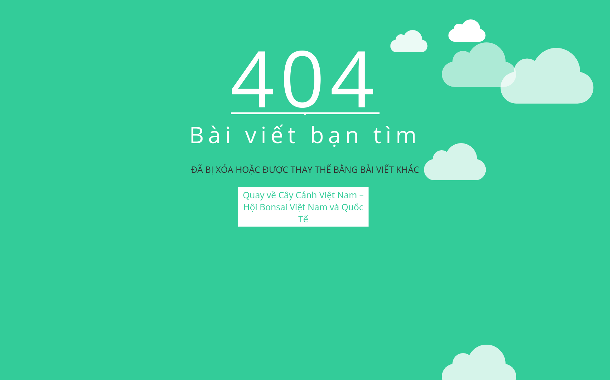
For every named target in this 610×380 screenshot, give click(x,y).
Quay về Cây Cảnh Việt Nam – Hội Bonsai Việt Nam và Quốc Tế (303, 207)
